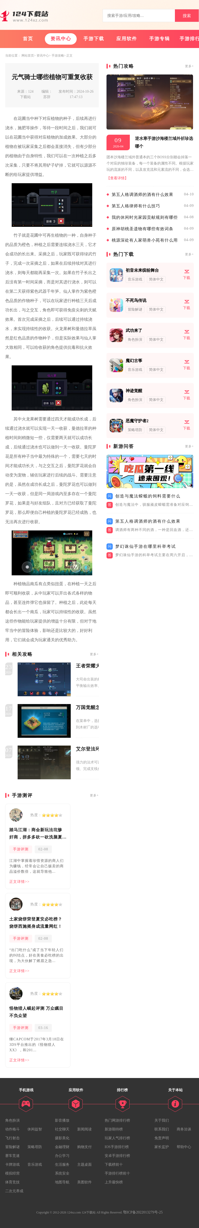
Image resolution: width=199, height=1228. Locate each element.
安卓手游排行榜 (117, 1156)
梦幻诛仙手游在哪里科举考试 (145, 546)
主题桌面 (84, 1164)
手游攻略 (58, 55)
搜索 (187, 15)
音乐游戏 (34, 1164)
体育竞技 (12, 1182)
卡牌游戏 (12, 1164)
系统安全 (62, 1173)
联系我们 (161, 1129)
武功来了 (134, 330)
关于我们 (161, 1120)
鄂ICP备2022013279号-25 (142, 1212)
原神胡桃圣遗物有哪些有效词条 (142, 229)
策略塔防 (34, 1147)
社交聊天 (62, 1129)
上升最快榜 (114, 1182)
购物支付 (84, 1147)
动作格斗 (12, 1129)
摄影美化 (62, 1138)
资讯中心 (61, 38)
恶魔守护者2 (137, 421)
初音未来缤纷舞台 (142, 270)
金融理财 (62, 1147)
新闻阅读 (84, 1129)
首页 (28, 38)
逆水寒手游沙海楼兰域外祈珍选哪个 (164, 142)
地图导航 (62, 1182)
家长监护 (161, 1147)
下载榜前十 (114, 1164)
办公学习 (62, 1156)
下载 (186, 278)
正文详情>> (19, 882)
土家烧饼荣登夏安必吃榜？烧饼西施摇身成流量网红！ (35, 923)
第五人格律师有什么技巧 (136, 206)
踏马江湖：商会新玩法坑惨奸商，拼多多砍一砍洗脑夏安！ (35, 834)
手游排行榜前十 (117, 1173)
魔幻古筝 (134, 360)
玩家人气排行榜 (117, 1138)
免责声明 (161, 1138)
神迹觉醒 (134, 390)
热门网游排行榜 (117, 1120)
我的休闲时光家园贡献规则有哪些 (145, 217)
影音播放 (62, 1120)
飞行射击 (12, 1138)
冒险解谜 (12, 1147)
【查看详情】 (117, 178)
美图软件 (84, 1182)
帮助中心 (184, 1147)
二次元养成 (14, 1191)
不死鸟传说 (136, 300)
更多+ (94, 654)
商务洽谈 (184, 1129)
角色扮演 (12, 1120)
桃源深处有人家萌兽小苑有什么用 (145, 240)
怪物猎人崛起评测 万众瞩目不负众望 (36, 1012)
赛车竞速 (12, 1156)
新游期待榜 (114, 1129)
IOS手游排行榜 (117, 1147)
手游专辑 (159, 38)
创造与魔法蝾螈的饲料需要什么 (148, 496)
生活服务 (62, 1164)
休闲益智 (34, 1129)
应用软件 (126, 38)
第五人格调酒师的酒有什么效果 (142, 194)
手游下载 (93, 38)
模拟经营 (12, 1173)
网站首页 (28, 55)
